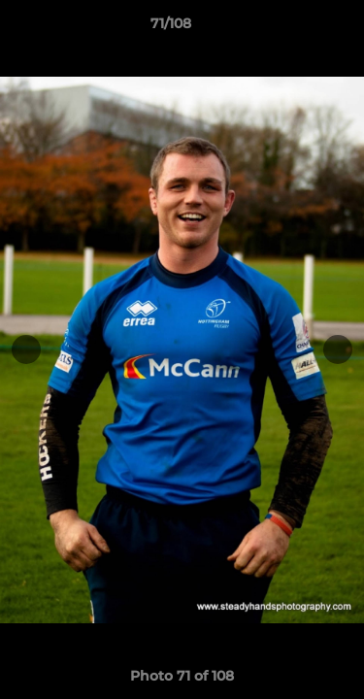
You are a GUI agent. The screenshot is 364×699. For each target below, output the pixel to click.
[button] (294, 28)
